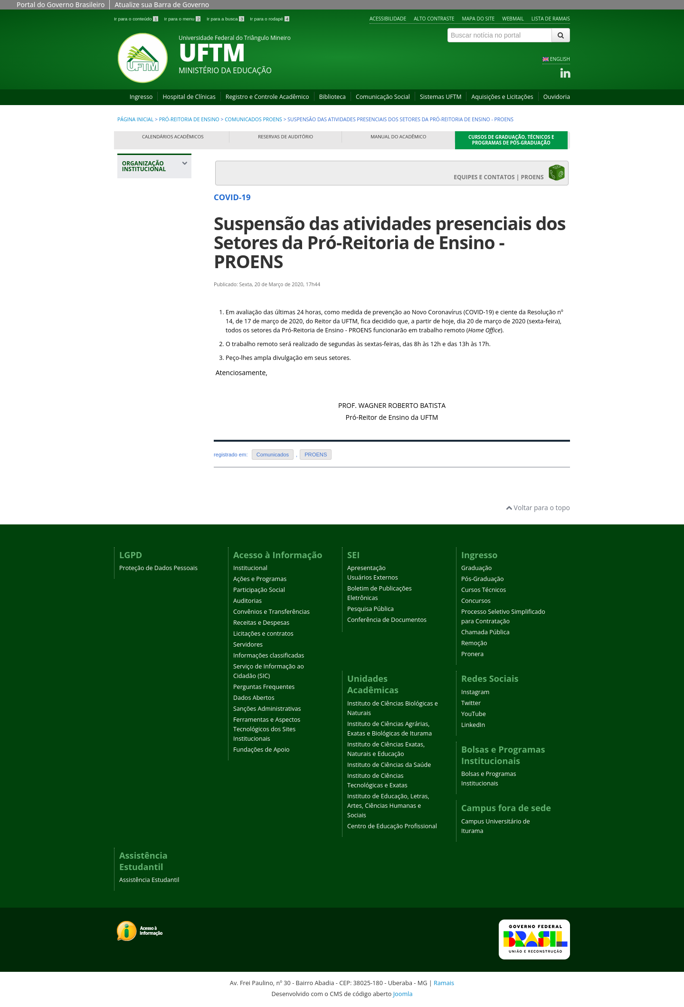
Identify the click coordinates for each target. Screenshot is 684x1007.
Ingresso (141, 97)
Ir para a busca (226, 18)
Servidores (248, 644)
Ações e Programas (259, 579)
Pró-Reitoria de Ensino (190, 119)
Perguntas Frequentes (263, 687)
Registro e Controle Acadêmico (267, 97)
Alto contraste (434, 18)
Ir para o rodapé (269, 18)
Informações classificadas (268, 655)
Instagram (475, 692)
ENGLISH (560, 59)
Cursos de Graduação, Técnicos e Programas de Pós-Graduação (511, 140)
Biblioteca (332, 97)
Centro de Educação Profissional (392, 826)
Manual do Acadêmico (398, 137)
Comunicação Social (383, 97)
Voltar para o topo (538, 507)
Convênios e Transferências (271, 612)
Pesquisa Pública (370, 609)
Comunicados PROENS (253, 119)
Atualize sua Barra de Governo (161, 4)
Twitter (471, 703)
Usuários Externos (372, 577)
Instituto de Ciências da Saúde (389, 765)
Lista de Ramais (551, 18)
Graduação (476, 568)
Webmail (513, 18)
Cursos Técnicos (483, 590)
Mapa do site (478, 18)
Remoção (474, 643)
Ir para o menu (183, 18)
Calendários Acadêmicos (173, 137)
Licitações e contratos (263, 633)
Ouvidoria (556, 97)
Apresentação (366, 568)
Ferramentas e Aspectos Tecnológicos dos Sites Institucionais (266, 729)
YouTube (473, 714)
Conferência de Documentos (387, 620)
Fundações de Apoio (261, 750)
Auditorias (247, 601)
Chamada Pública (485, 632)
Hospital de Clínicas (188, 97)
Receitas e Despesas (261, 623)
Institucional (250, 568)
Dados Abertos (254, 698)
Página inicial (135, 119)
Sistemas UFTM (441, 97)
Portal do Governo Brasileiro (60, 4)
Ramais (444, 982)
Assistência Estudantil (149, 880)
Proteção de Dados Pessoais (158, 568)
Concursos (476, 601)
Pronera (472, 654)
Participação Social (259, 590)
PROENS (315, 454)
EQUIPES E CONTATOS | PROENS (509, 172)
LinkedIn (473, 725)
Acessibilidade (388, 18)
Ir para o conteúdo (136, 18)
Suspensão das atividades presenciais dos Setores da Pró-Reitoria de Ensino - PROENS (390, 242)
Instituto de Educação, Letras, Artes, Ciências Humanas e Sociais (388, 805)
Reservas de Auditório (285, 137)
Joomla (403, 993)
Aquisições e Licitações (502, 97)
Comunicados (272, 454)
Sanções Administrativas (267, 709)
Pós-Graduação (482, 579)
